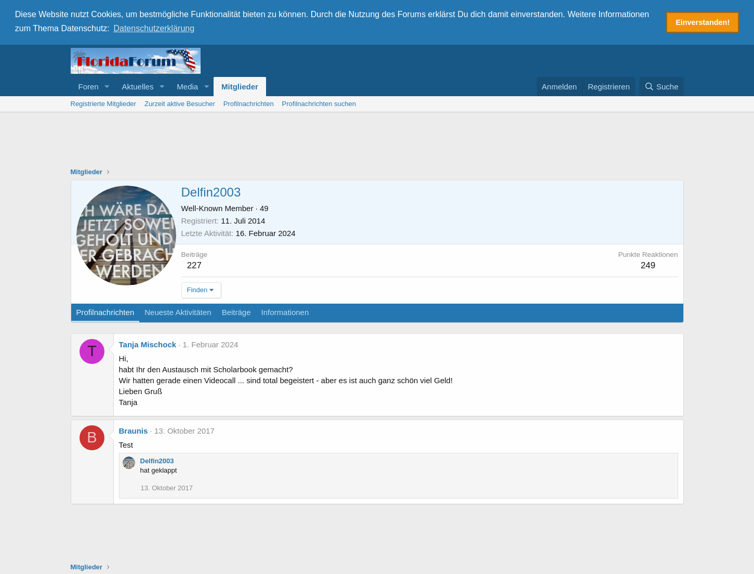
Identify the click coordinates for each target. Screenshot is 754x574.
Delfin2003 (157, 460)
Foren (88, 85)
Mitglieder (239, 85)
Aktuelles (138, 85)
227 (194, 264)
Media (187, 85)
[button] (107, 85)
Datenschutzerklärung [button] (153, 28)
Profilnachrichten (248, 103)
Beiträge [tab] (236, 311)
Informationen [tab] (285, 311)
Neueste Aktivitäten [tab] (177, 311)
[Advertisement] (377, 139)
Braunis (133, 429)
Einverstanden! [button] (703, 22)
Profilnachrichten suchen (319, 103)
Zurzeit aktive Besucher (179, 103)
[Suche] (661, 85)
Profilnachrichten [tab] (105, 311)
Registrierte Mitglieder (103, 103)
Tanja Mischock (148, 343)
